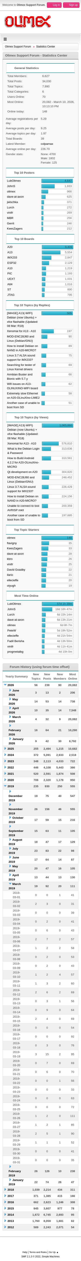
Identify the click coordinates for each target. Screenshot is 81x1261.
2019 (11, 786)
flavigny (12, 543)
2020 (11, 780)
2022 (11, 767)
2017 (11, 1196)
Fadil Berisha (15, 641)
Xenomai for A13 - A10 (21, 331)
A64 (10, 284)
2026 (11, 685)
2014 (11, 1214)
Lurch (10, 207)
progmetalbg (15, 651)
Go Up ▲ (54, 1252)
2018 (11, 1189)
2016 (11, 1202)
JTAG (10, 294)
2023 (11, 761)
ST (9, 289)
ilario (10, 574)
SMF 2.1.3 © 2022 (30, 1256)
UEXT (11, 278)
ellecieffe (12, 580)
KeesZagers (14, 228)
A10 (10, 268)
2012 (11, 1227)
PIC (9, 273)
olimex (11, 191)
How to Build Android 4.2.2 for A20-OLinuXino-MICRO (23, 462)
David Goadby (16, 569)
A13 (10, 252)
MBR (10, 218)
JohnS (11, 186)
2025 (11, 748)
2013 (11, 1221)
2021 (11, 773)
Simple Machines (51, 1256)
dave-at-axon (15, 196)
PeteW (11, 630)
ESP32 (11, 262)
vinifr (10, 212)
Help (24, 1252)
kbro (10, 558)
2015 (11, 1208)
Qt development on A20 (22, 472)
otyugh (11, 585)
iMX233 (12, 257)
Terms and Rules (38, 1252)
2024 (11, 755)
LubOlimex (14, 180)
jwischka (12, 202)
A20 (10, 247)
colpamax (47, 143)
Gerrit (10, 223)
